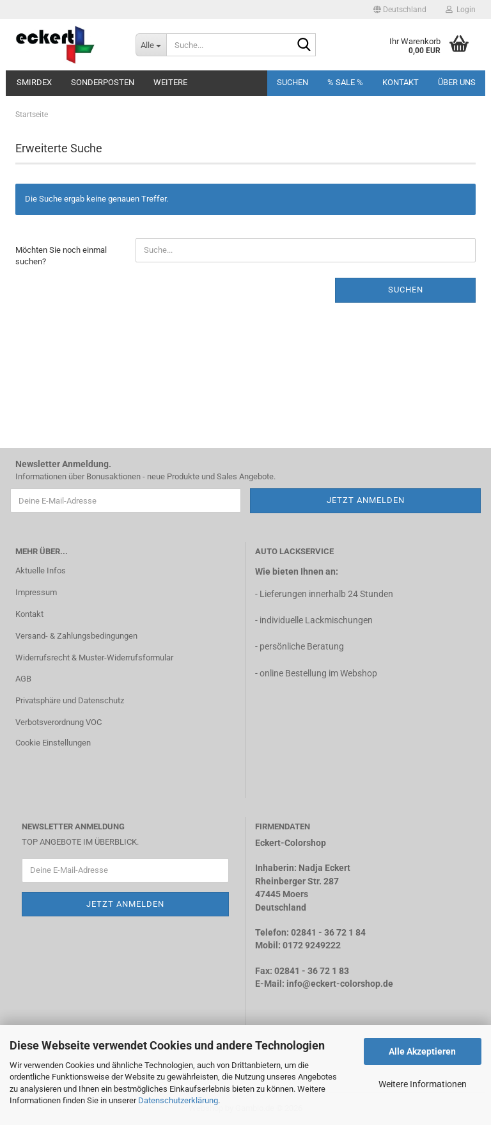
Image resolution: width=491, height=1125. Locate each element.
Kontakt (400, 82)
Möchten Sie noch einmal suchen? (61, 256)
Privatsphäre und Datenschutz (69, 700)
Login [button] (461, 9)
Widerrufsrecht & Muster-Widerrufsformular (94, 657)
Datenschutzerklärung (178, 1100)
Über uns (457, 82)
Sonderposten (102, 82)
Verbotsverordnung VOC (58, 722)
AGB (23, 678)
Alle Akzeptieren (422, 1051)
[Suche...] (151, 44)
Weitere (170, 82)
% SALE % (345, 82)
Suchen (292, 82)
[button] (400, 9)
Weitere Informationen (422, 1084)
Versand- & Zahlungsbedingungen (76, 636)
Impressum (36, 592)
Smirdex (34, 82)
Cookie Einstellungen (53, 742)
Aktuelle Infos (40, 570)
